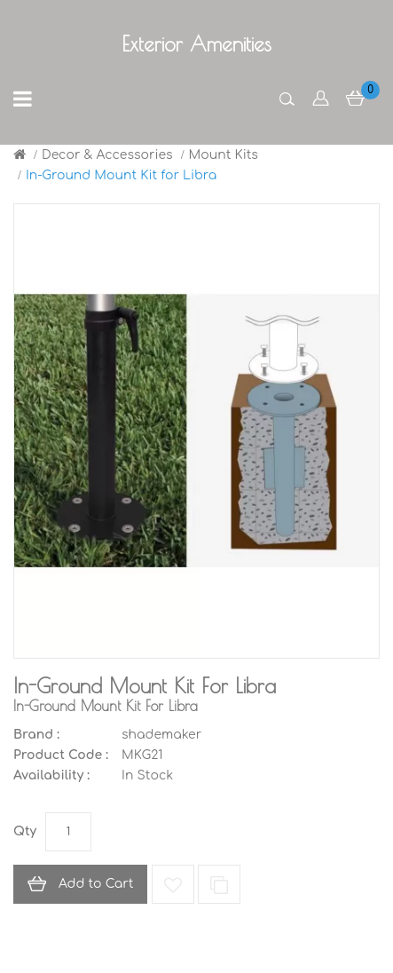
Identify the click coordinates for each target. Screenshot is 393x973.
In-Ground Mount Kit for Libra (121, 175)
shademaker (161, 734)
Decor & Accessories (107, 155)
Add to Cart (96, 883)
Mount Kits (223, 155)
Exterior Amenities (196, 44)
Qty (24, 831)
